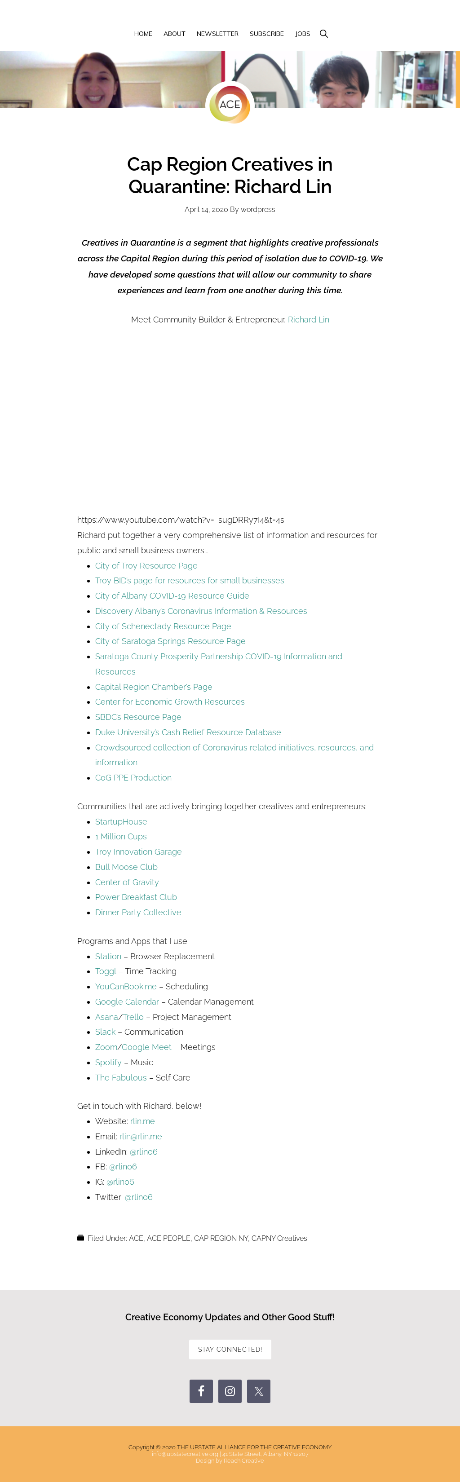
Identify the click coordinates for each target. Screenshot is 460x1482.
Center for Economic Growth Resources (170, 701)
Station (108, 956)
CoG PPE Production (133, 777)
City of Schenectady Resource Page (163, 626)
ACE (136, 1238)
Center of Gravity (127, 882)
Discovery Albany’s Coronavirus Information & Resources (201, 611)
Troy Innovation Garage (138, 851)
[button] (323, 34)
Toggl (105, 971)
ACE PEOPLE (168, 1238)
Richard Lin (308, 319)
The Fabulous (121, 1077)
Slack (105, 1032)
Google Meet (147, 1047)
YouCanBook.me (126, 986)
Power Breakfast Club (136, 897)
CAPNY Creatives (279, 1238)
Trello (134, 1017)
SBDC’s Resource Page (138, 717)
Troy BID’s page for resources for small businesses (189, 580)
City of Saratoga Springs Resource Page (170, 641)
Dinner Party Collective (138, 912)
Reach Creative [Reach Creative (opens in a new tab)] (244, 1460)
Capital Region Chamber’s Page (153, 687)
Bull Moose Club (126, 867)
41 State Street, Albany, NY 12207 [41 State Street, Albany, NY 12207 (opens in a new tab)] (265, 1454)
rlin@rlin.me (140, 1136)
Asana (106, 1017)
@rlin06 (144, 1151)
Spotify (108, 1062)
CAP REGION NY (221, 1238)
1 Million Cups (121, 836)
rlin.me (142, 1121)
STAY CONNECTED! (230, 1349)
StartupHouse (121, 821)
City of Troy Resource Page (146, 565)
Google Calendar (127, 1001)
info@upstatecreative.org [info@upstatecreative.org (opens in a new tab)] (185, 1454)
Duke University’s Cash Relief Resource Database (188, 732)
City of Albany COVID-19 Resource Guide (172, 595)
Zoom (106, 1047)
